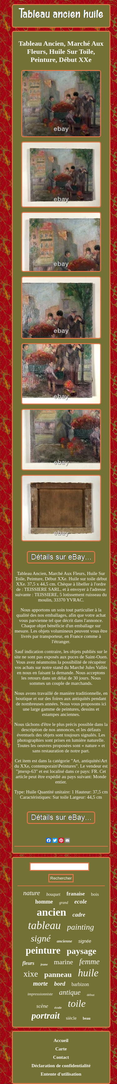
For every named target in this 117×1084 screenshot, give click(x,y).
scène (42, 1006)
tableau (44, 925)
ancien (51, 912)
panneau (58, 974)
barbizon (80, 984)
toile (77, 1003)
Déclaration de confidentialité (61, 1065)
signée (84, 941)
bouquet (53, 894)
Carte (61, 1048)
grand (63, 902)
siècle (71, 1018)
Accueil (61, 1040)
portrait (46, 1016)
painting (80, 927)
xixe (30, 974)
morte (40, 983)
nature (31, 893)
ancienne (64, 941)
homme (44, 902)
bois (95, 894)
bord (59, 983)
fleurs (28, 963)
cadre (78, 915)
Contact (61, 1057)
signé (41, 938)
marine (63, 962)
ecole (80, 901)
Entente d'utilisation (61, 1074)
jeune (44, 964)
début (90, 995)
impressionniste (40, 994)
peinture (43, 950)
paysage (81, 951)
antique (69, 992)
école (57, 1007)
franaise (75, 894)
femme (89, 961)
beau (86, 1018)
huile (88, 973)
